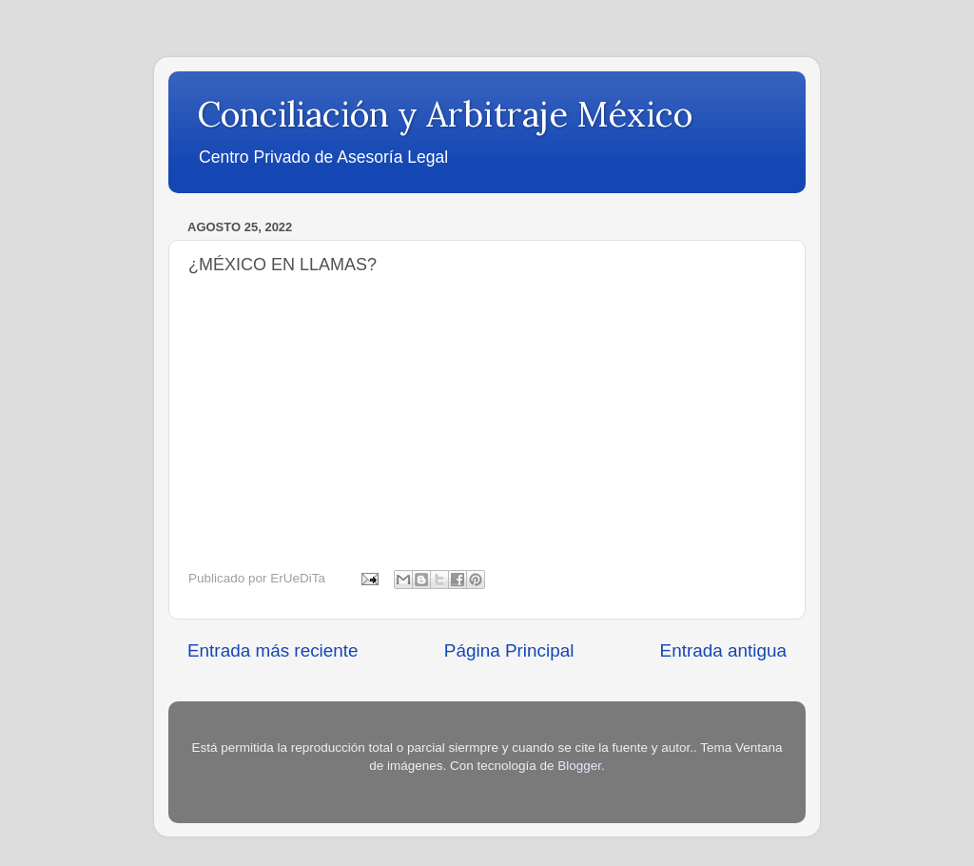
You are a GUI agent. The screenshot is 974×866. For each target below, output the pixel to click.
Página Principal (509, 650)
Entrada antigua (723, 650)
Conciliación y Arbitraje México (444, 114)
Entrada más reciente (273, 650)
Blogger (579, 765)
